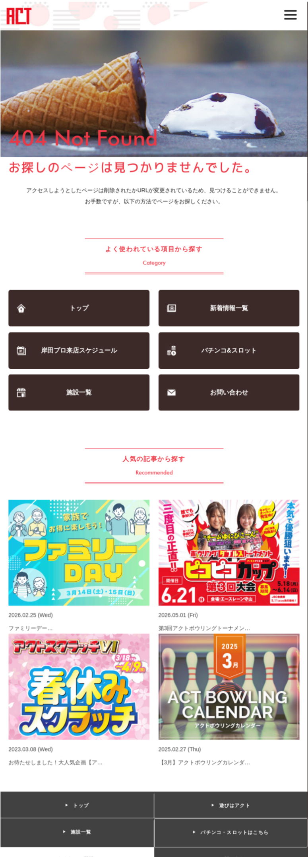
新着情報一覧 (229, 309)
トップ (79, 309)
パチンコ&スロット (228, 351)
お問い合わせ (229, 393)
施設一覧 (79, 393)
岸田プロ (79, 351)
